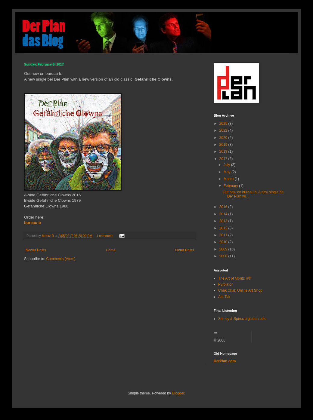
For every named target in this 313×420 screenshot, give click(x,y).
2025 (223, 123)
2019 (223, 145)
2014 (223, 214)
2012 (223, 228)
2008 (223, 256)
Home (111, 250)
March (229, 179)
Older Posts (184, 250)
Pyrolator (225, 284)
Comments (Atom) (60, 259)
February (231, 186)
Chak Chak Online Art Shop (240, 290)
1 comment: (105, 236)
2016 (223, 207)
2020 (223, 138)
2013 (223, 221)
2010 (223, 242)
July (227, 165)
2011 (223, 235)
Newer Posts (36, 250)
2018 (223, 151)
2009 (223, 249)
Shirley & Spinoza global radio (242, 319)
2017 (223, 159)
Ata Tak (224, 297)
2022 (223, 130)
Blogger (178, 393)
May (227, 172)
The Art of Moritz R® (234, 278)
